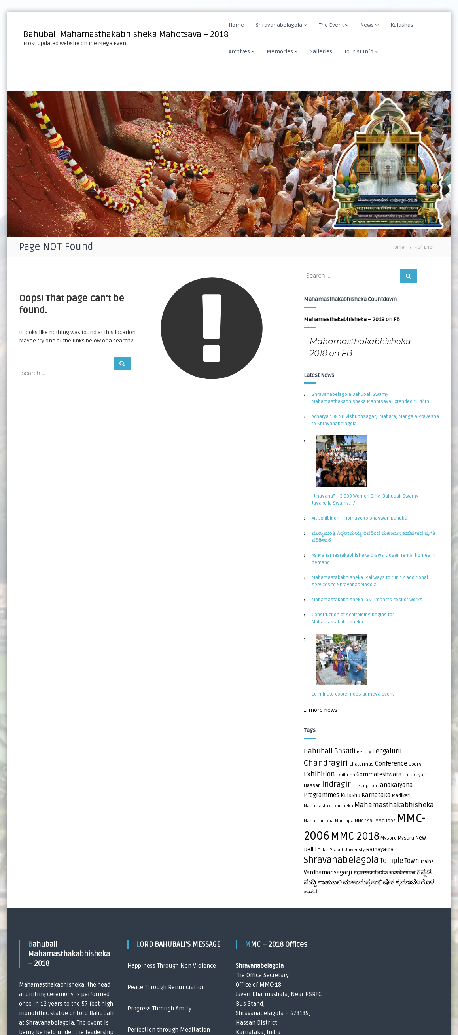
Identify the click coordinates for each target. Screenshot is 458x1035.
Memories (280, 51)
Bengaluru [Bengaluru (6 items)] (387, 751)
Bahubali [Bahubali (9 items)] (318, 751)
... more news (320, 710)
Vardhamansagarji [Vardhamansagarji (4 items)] (328, 872)
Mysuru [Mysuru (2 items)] (406, 838)
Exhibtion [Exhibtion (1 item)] (345, 775)
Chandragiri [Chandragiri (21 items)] (326, 763)
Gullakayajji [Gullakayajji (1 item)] (415, 775)
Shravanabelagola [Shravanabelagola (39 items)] (341, 860)
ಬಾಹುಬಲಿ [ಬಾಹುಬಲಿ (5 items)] (330, 882)
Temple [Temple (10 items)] (391, 861)
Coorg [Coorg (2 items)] (415, 764)
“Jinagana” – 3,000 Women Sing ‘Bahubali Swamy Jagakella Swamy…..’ (365, 499)
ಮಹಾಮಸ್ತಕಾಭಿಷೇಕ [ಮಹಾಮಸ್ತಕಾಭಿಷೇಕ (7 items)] (368, 882)
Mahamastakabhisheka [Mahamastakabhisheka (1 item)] (328, 805)
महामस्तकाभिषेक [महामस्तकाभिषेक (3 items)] (371, 873)
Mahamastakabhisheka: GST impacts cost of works (367, 600)
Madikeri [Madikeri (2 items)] (401, 795)
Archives (239, 51)
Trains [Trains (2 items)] (427, 862)
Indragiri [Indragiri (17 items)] (337, 784)
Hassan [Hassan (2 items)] (312, 786)
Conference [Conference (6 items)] (391, 764)
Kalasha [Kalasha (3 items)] (350, 795)
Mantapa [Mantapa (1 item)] (344, 820)
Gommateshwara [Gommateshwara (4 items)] (378, 774)
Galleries (321, 51)
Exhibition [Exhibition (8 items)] (319, 774)
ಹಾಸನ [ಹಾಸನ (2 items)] (310, 892)
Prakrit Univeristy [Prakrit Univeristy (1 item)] (347, 849)
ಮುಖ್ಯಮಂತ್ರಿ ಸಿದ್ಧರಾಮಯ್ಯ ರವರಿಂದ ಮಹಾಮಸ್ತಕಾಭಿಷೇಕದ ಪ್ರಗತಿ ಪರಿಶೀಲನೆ (373, 536)
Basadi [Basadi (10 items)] (345, 751)
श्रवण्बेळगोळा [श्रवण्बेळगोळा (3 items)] (402, 873)
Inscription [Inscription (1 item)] (365, 785)
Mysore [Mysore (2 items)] (388, 838)
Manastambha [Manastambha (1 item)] (319, 820)
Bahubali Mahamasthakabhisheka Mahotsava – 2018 (126, 34)
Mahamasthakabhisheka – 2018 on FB (352, 319)
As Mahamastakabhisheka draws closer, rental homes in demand (373, 559)
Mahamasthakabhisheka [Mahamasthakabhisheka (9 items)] (394, 805)
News (367, 25)
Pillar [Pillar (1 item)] (323, 849)
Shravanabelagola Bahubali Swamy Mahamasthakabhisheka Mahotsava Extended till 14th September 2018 (370, 398)
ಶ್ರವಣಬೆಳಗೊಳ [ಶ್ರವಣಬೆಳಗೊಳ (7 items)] (415, 882)
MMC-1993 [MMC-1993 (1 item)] (385, 820)
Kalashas (402, 25)
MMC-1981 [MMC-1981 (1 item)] (364, 820)
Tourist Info (359, 51)
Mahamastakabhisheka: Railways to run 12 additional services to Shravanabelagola (370, 581)
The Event (331, 25)
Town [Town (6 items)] (412, 861)
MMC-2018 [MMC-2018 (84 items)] (355, 836)
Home (236, 25)
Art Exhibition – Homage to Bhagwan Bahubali (361, 518)
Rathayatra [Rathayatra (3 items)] (380, 849)
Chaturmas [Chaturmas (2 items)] (361, 764)
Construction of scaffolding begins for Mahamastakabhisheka (353, 618)
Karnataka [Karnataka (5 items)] (376, 795)
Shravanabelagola (279, 25)
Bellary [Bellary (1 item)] (364, 752)
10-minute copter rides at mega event (353, 694)
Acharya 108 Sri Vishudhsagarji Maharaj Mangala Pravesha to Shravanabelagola (375, 420)
